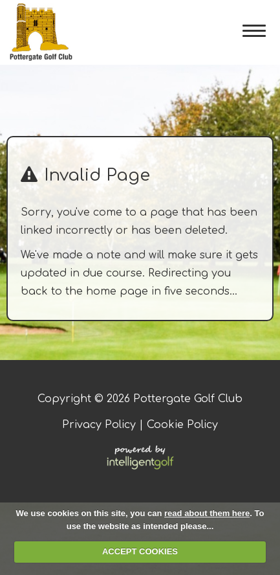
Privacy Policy (99, 425)
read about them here (207, 513)
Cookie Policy (182, 425)
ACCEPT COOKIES (140, 551)
